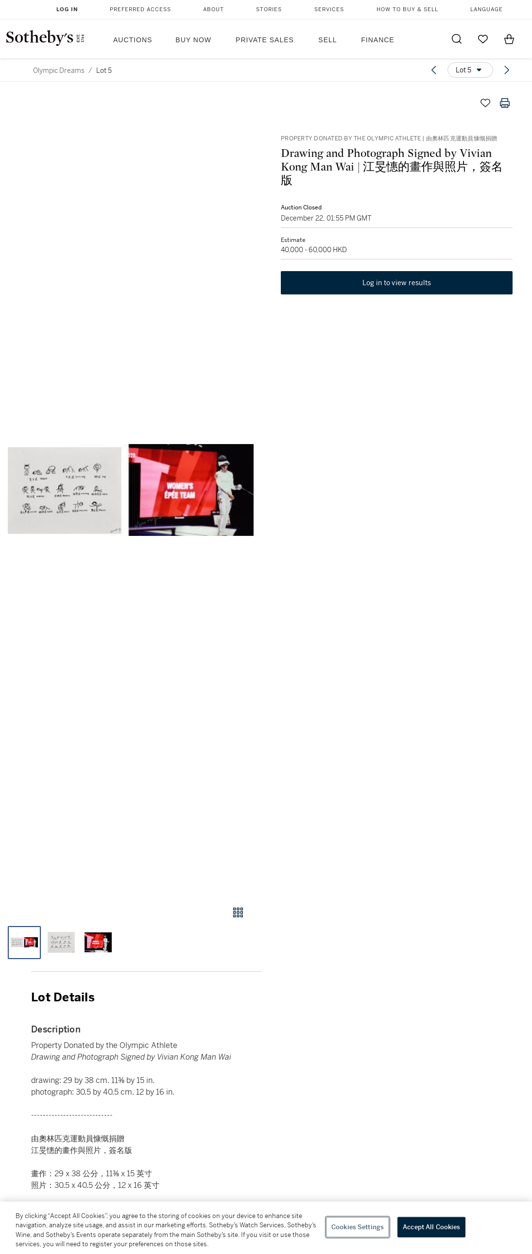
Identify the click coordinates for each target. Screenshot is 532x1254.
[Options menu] (470, 70)
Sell (327, 40)
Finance (377, 40)
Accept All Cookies (431, 1227)
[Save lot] (485, 103)
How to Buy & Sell (407, 9)
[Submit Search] (457, 39)
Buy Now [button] (193, 40)
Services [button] (329, 9)
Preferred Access (140, 9)
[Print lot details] (505, 103)
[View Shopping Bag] (509, 39)
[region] (266, 1228)
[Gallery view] (238, 912)
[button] (130, 490)
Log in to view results (396, 282)
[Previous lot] (434, 70)
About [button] (213, 9)
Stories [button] (269, 9)
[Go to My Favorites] (483, 39)
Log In (67, 9)
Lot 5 (104, 70)
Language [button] (486, 9)
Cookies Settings (357, 1227)
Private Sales (265, 40)
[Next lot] (506, 70)
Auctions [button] (132, 40)
